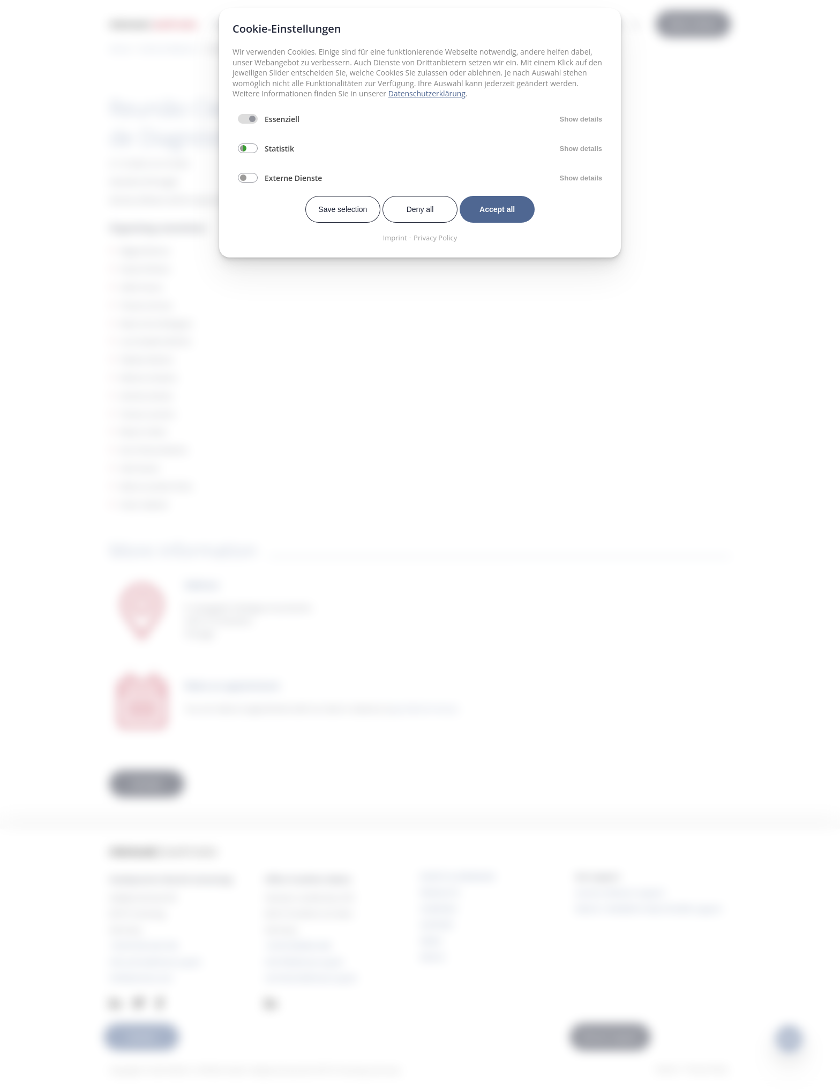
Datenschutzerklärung (427, 93)
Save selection (342, 209)
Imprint (395, 238)
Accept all (497, 209)
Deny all (420, 209)
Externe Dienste (293, 178)
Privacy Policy (435, 238)
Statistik (279, 148)
